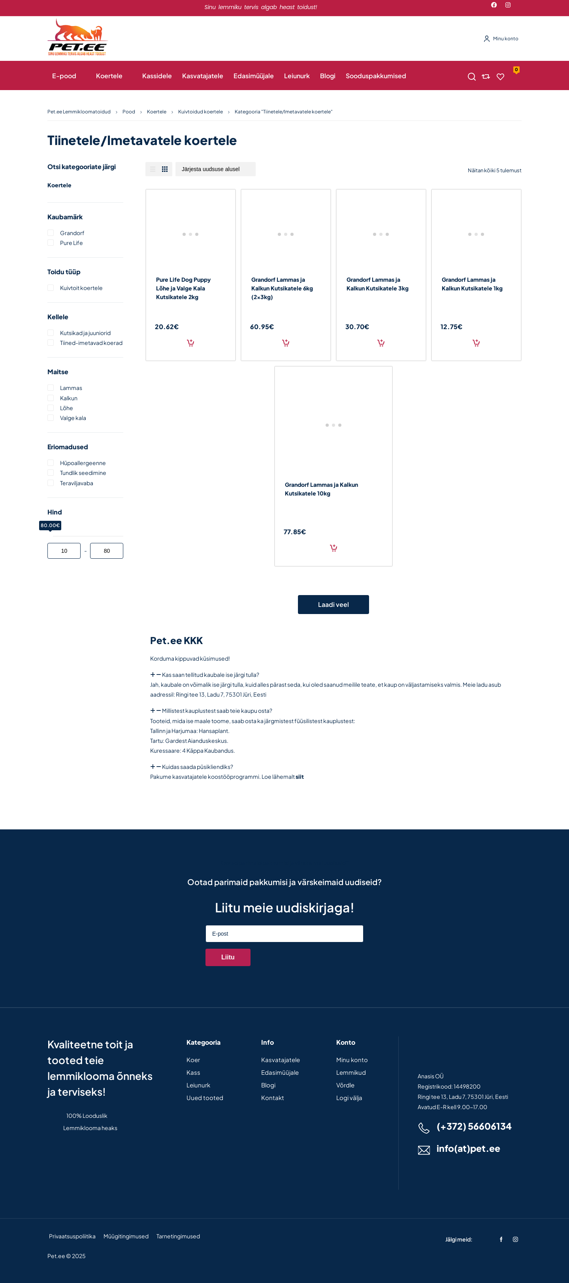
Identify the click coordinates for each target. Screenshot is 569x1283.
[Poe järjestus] (215, 169)
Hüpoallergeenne (83, 462)
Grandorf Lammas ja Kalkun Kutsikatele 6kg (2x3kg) (282, 288)
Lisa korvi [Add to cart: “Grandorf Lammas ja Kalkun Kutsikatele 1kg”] (476, 342)
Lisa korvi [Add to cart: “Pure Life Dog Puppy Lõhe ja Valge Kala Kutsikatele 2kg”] (190, 342)
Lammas (71, 387)
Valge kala (73, 417)
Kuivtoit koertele (81, 287)
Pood (128, 112)
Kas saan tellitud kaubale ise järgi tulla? (210, 674)
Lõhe (66, 407)
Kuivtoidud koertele (200, 112)
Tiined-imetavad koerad (91, 342)
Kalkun (68, 397)
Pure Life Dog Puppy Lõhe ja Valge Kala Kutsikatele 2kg (183, 288)
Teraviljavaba (76, 482)
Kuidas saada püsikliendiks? (197, 766)
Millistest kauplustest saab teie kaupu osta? (217, 710)
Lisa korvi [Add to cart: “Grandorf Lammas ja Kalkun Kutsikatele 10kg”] (333, 548)
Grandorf (72, 232)
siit (300, 776)
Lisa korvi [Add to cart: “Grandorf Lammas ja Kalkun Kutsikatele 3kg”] (381, 342)
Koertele (156, 112)
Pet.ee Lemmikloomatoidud (79, 112)
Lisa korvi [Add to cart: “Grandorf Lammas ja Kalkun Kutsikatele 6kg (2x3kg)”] (286, 342)
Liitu (228, 957)
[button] (333, 675)
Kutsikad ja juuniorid (85, 332)
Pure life (71, 242)
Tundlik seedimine (83, 472)
